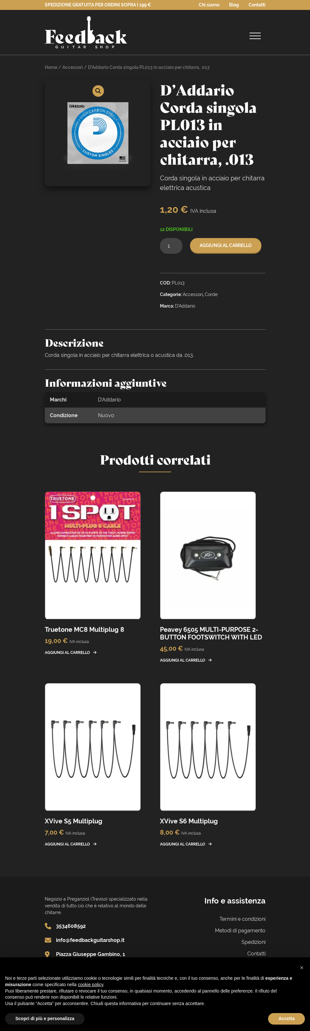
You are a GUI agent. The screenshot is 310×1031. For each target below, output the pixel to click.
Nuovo (106, 415)
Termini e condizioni (242, 919)
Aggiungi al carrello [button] (67, 653)
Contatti (257, 4)
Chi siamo (209, 4)
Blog (234, 4)
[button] (98, 91)
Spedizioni (254, 942)
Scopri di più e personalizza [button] (44, 1018)
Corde (211, 294)
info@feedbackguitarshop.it (90, 940)
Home (51, 67)
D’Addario (109, 400)
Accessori (72, 67)
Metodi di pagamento (240, 931)
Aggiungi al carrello (226, 245)
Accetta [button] (286, 1018)
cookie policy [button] (90, 984)
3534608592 (71, 926)
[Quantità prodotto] (171, 246)
